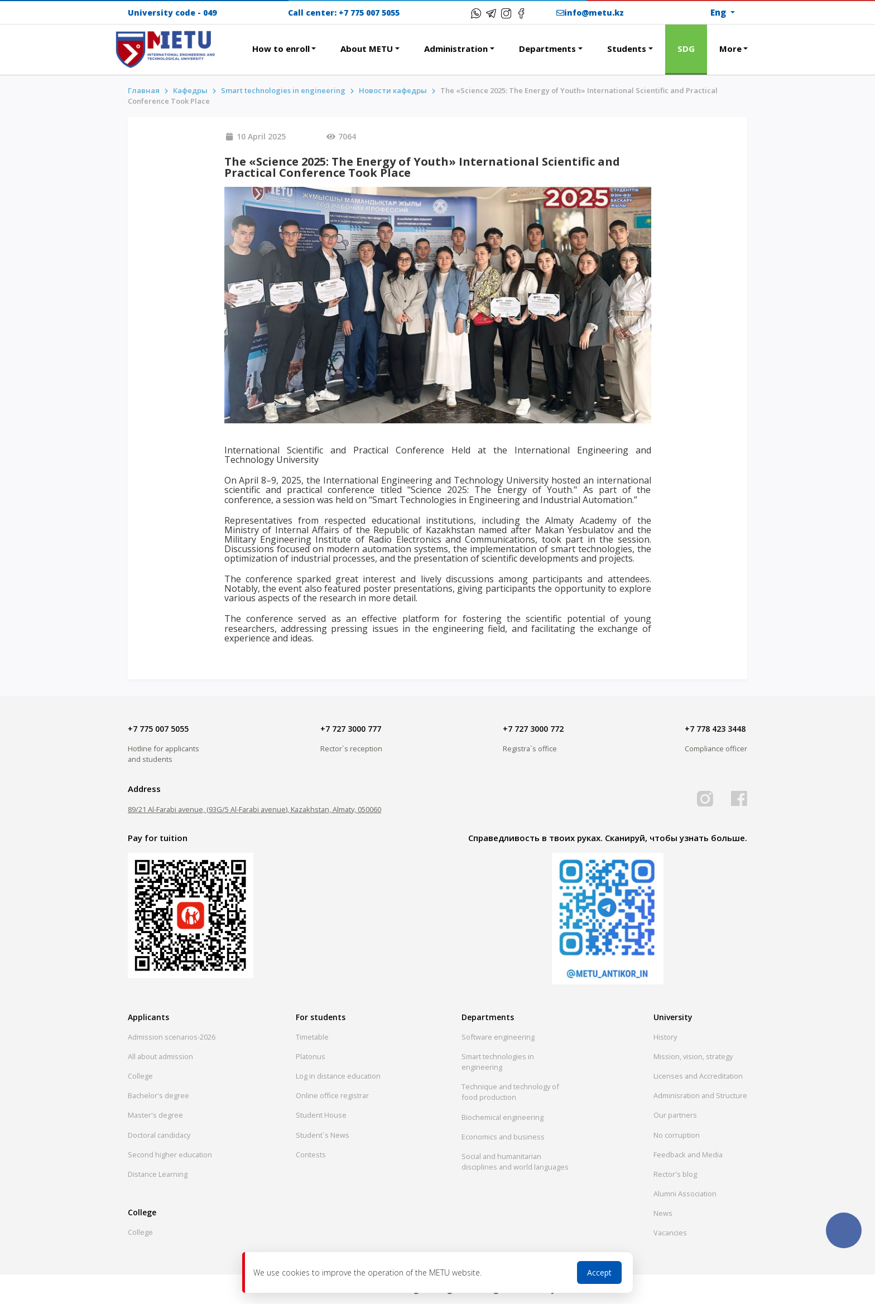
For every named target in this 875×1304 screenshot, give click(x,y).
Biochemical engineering (502, 1117)
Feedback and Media (688, 1155)
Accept (599, 1272)
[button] (227, 42)
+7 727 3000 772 (533, 728)
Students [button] (626, 48)
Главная (144, 90)
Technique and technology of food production (510, 1091)
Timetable (312, 1037)
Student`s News (322, 1135)
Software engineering (498, 1037)
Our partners (675, 1115)
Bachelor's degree (158, 1095)
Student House (321, 1115)
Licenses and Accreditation (698, 1076)
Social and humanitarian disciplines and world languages (515, 1161)
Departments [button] (547, 48)
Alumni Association (685, 1194)
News (662, 1213)
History (665, 1037)
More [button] (730, 48)
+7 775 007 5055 (369, 12)
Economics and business (503, 1137)
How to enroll (281, 48)
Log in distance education (338, 1076)
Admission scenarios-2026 (171, 1037)
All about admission (160, 1056)
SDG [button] (686, 48)
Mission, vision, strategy (693, 1056)
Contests (311, 1155)
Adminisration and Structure (700, 1095)
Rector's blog (675, 1174)
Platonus (310, 1056)
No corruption (676, 1135)
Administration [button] (456, 48)
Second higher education (170, 1155)
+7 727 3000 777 (350, 728)
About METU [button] (366, 48)
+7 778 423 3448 (715, 728)
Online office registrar (332, 1095)
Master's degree (155, 1115)
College (140, 1076)
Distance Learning (158, 1174)
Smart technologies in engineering (283, 90)
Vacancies (670, 1233)
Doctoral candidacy (159, 1135)
